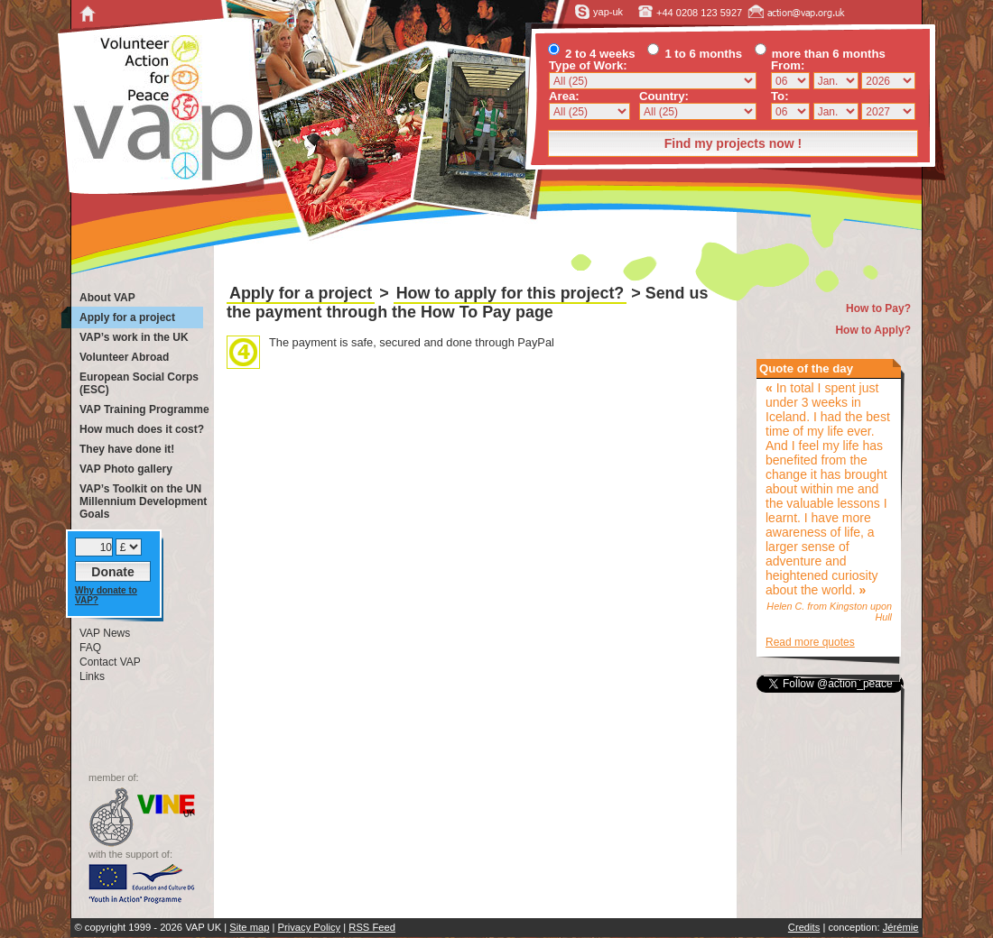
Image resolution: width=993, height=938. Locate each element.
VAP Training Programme (144, 409)
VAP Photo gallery (125, 469)
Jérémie (901, 927)
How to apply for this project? (510, 293)
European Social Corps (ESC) (139, 383)
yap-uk (599, 11)
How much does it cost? (141, 429)
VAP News (104, 633)
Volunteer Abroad (124, 357)
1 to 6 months (694, 53)
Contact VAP (110, 662)
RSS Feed (371, 927)
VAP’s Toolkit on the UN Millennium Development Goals (143, 501)
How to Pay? (878, 308)
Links (92, 676)
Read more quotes (810, 642)
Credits (804, 927)
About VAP (107, 297)
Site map (249, 927)
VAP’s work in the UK (134, 337)
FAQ (90, 647)
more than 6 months (820, 53)
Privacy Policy (309, 927)
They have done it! (126, 449)
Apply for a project (300, 293)
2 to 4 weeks (592, 53)
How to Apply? (873, 330)
